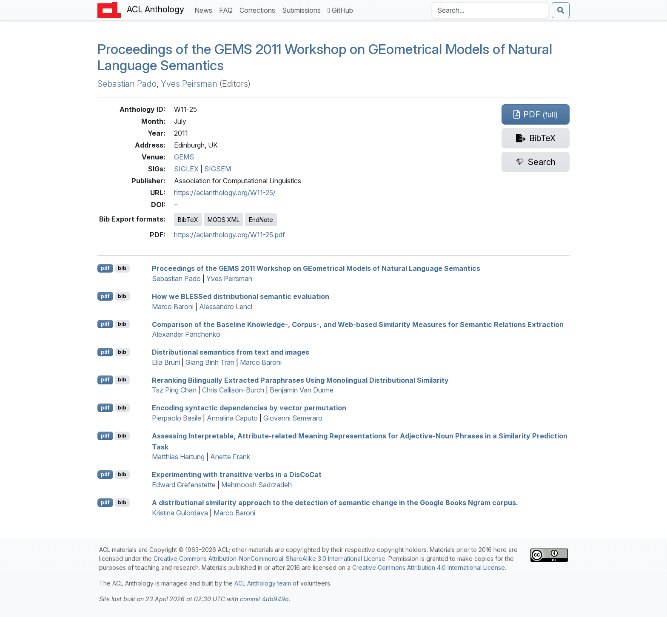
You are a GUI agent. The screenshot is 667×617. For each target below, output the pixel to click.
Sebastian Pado (127, 84)
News (205, 9)
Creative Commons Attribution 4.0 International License (428, 567)
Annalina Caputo (232, 418)
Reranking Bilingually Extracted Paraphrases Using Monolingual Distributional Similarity (300, 379)
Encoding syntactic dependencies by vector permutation (249, 408)
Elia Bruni (166, 362)
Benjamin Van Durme (302, 390)
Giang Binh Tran (209, 362)
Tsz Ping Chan (174, 390)
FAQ (227, 9)
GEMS (184, 157)
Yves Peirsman (189, 84)
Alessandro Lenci (225, 306)
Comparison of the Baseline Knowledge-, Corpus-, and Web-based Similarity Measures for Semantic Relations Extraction (358, 324)
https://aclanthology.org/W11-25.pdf (229, 234)
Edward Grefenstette (184, 485)
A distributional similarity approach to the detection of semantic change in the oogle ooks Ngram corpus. (335, 502)
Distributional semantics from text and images (230, 352)
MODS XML (223, 219)
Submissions (303, 9)
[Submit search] (561, 10)
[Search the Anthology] (490, 10)
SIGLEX (186, 169)
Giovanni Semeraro (292, 418)
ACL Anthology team (262, 583)
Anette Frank (230, 456)
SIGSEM (217, 169)
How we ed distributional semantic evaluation (240, 296)
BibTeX (188, 219)
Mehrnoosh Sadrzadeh (256, 485)
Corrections (259, 9)
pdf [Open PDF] (105, 268)
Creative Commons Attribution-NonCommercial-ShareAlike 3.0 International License (269, 558)
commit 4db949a (264, 599)
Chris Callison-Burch (233, 390)
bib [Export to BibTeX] (122, 268)
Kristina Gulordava (180, 513)
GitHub (340, 10)
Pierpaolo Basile (176, 418)
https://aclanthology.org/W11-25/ (225, 192)
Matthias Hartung (178, 456)
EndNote (261, 219)
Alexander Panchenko (186, 334)
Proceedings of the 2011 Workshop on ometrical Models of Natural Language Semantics (324, 57)
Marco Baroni (173, 306)
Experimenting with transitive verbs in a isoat (237, 474)
